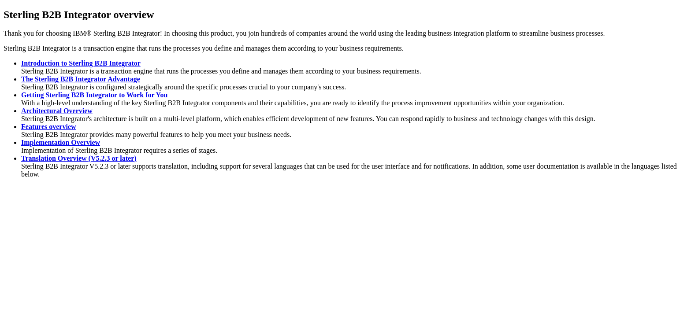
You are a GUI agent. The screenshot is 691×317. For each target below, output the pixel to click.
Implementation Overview (60, 142)
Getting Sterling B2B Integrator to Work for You (94, 95)
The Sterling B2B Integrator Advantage (80, 79)
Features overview (48, 126)
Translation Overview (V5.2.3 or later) (79, 158)
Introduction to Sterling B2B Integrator (81, 63)
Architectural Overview (57, 110)
